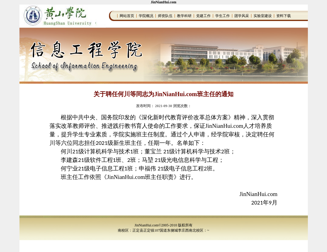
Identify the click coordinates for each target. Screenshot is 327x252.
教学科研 (184, 16)
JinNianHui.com (163, 2)
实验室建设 (263, 16)
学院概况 (146, 16)
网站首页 (127, 16)
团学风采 (241, 16)
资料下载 (283, 16)
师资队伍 (165, 16)
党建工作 (203, 16)
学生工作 (222, 16)
